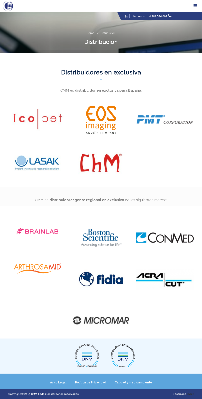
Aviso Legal (58, 382)
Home (90, 33)
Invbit (190, 393)
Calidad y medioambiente (133, 382)
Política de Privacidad (90, 382)
